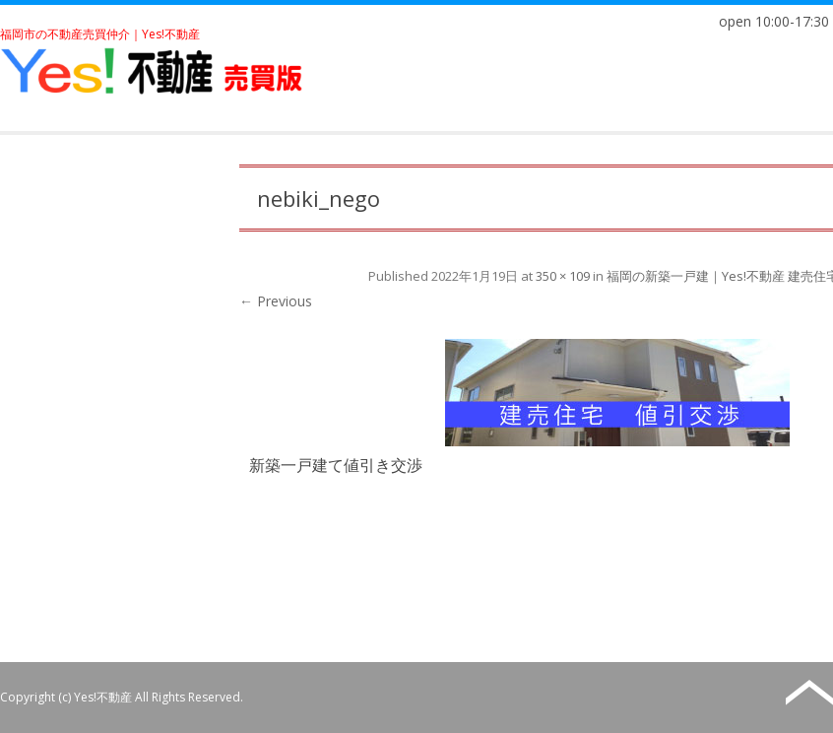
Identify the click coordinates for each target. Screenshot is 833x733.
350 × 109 (563, 276)
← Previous (275, 301)
